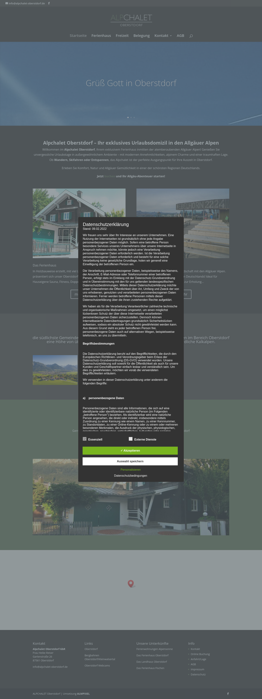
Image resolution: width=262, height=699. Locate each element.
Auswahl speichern (130, 461)
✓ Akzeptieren (130, 450)
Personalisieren (131, 469)
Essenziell (92, 439)
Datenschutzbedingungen (130, 475)
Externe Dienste (142, 439)
